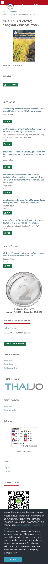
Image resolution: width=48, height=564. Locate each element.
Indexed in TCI (10, 328)
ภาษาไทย (7, 471)
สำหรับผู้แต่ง (8, 364)
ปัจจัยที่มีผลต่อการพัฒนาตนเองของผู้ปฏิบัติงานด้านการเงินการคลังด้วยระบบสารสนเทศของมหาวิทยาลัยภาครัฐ (24, 154)
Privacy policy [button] (10, 553)
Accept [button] (13, 559)
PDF (8, 121)
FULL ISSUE (11, 85)
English (7, 467)
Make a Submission (15, 344)
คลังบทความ (14, 12)
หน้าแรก (5, 12)
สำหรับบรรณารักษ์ (10, 368)
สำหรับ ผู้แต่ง (8, 406)
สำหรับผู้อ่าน (8, 360)
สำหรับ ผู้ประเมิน (10, 410)
